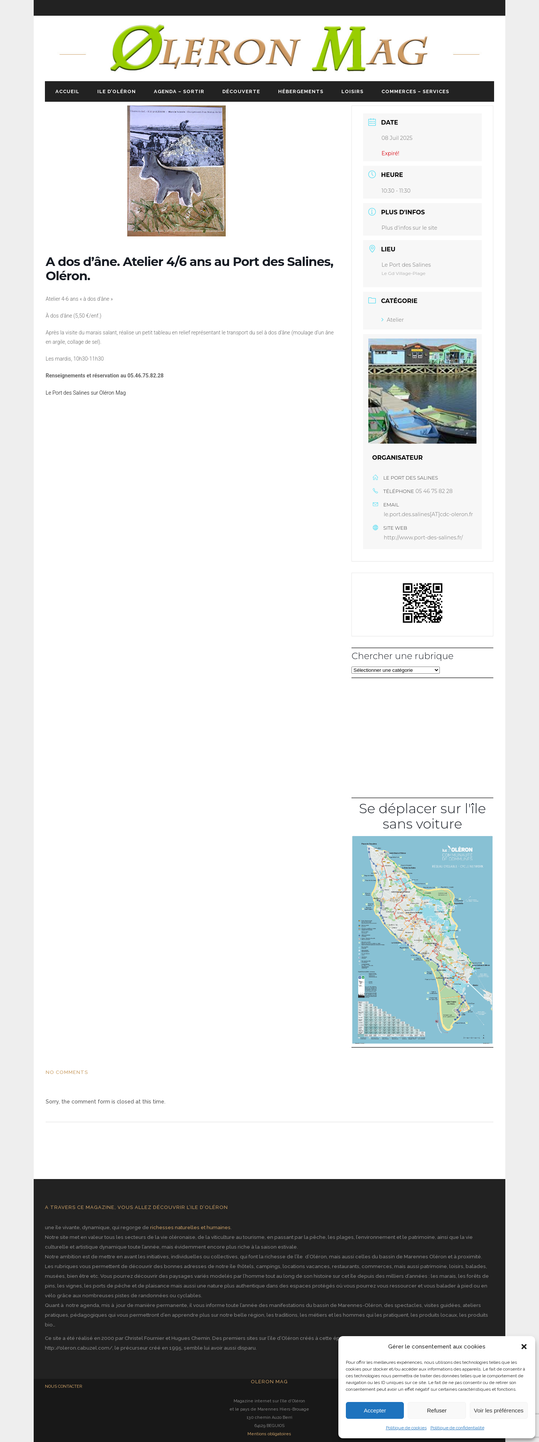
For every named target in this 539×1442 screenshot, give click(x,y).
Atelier (392, 319)
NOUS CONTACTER (63, 1386)
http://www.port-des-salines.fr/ (423, 537)
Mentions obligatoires (269, 1434)
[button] (524, 1346)
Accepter (375, 1410)
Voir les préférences (499, 1410)
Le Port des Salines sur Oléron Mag (86, 393)
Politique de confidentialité (457, 1427)
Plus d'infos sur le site (409, 227)
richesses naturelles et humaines (190, 1227)
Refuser (437, 1410)
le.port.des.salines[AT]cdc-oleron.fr (428, 514)
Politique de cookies (406, 1427)
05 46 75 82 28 (434, 491)
